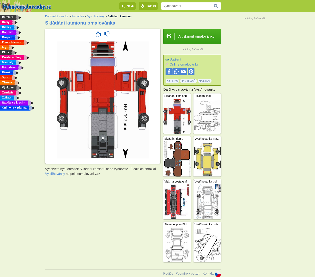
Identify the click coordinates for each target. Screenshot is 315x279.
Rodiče (168, 273)
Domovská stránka (56, 16)
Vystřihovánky (96, 16)
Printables (78, 16)
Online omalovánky (184, 64)
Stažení (175, 59)
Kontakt (208, 273)
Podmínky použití (188, 273)
